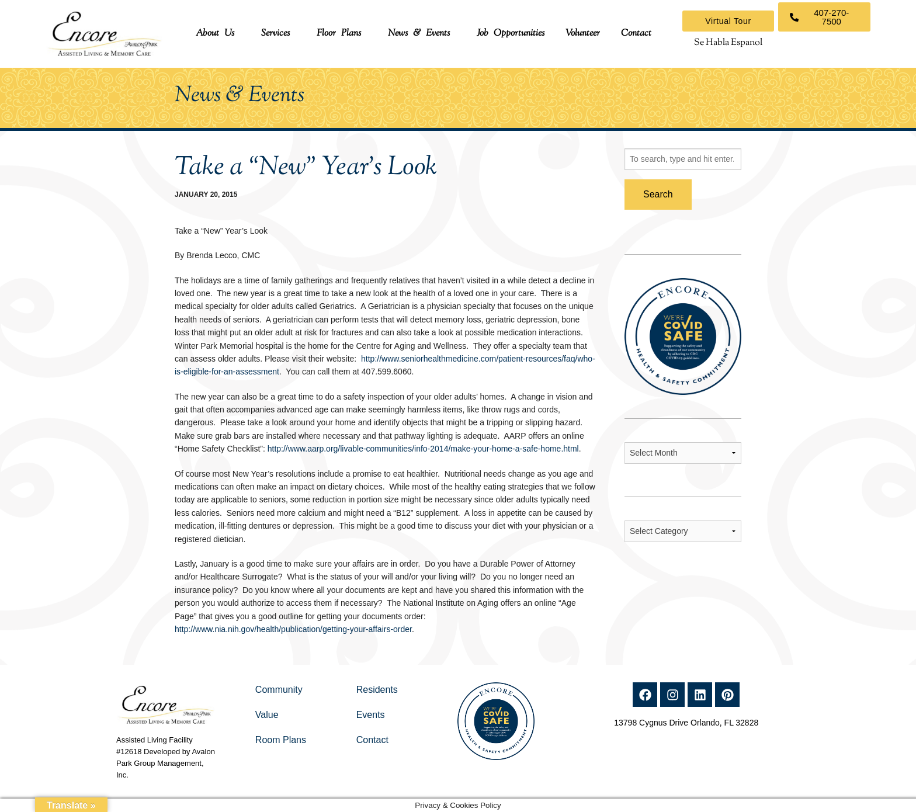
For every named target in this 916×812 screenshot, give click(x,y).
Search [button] (658, 194)
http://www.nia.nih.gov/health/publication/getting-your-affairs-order (293, 629)
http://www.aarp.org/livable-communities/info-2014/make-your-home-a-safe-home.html (423, 448)
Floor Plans (339, 33)
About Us (215, 33)
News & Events (419, 33)
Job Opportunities (510, 33)
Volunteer (582, 33)
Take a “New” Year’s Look (306, 168)
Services (275, 33)
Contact (636, 33)
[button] (218, 33)
